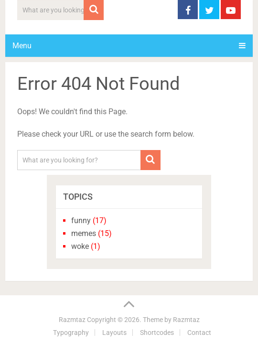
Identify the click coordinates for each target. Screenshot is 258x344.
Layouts (114, 332)
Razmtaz (72, 319)
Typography (71, 332)
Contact (199, 332)
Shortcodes (157, 332)
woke (80, 246)
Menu (22, 45)
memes (83, 233)
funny (81, 220)
